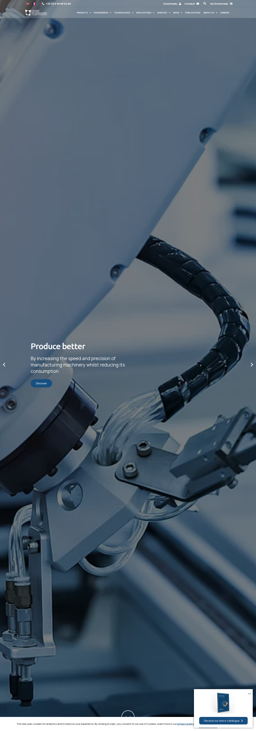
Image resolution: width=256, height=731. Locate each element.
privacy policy (185, 724)
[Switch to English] (28, 3)
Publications (192, 12)
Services (163, 12)
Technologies (123, 12)
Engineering (102, 12)
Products (84, 12)
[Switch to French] (34, 3)
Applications (145, 12)
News (177, 12)
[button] (204, 3)
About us (210, 12)
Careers (224, 12)
